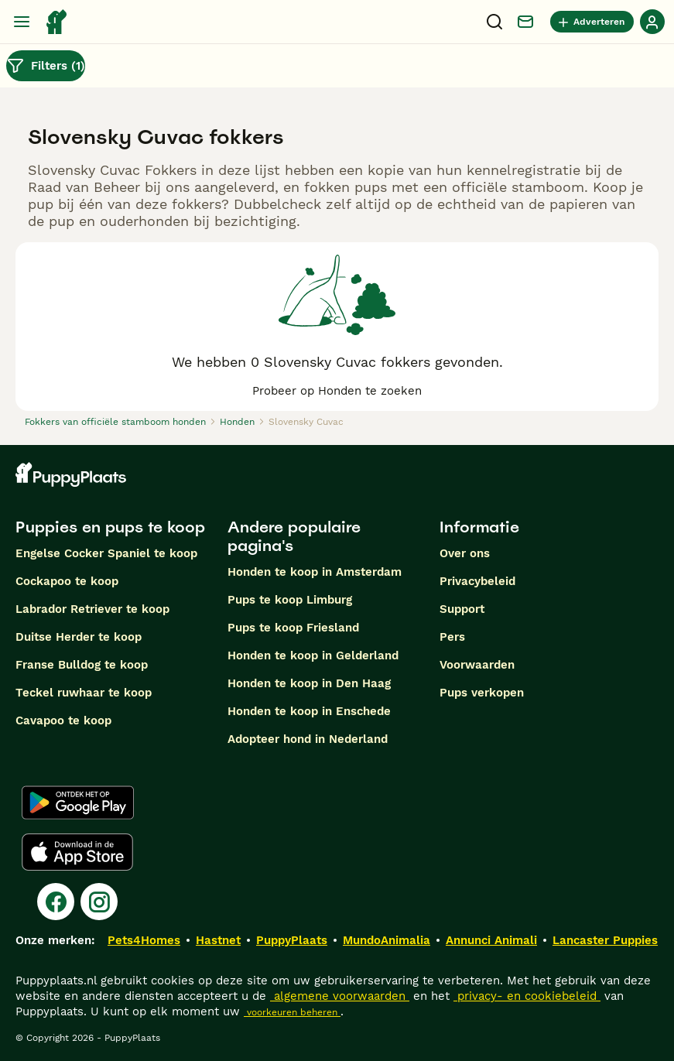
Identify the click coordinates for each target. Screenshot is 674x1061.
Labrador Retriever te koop (92, 609)
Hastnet (218, 940)
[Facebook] (55, 901)
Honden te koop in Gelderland (313, 655)
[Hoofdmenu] (21, 21)
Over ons (465, 553)
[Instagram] (99, 901)
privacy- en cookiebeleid (526, 996)
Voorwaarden (477, 665)
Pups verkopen (482, 693)
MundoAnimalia (386, 940)
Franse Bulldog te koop (81, 665)
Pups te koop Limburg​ (290, 600)
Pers (452, 637)
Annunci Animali (491, 940)
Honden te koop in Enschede (309, 711)
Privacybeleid (477, 581)
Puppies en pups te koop (110, 527)
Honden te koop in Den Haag (309, 683)
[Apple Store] (77, 852)
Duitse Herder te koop (78, 637)
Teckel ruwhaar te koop (83, 693)
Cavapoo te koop (63, 720)
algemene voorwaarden (339, 996)
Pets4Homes (144, 940)
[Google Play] (78, 802)
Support (462, 609)
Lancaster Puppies (605, 940)
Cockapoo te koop (66, 581)
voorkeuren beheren (292, 1012)
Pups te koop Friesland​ (293, 628)
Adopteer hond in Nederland (308, 739)
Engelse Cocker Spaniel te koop (106, 553)
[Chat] (525, 21)
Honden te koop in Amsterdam (315, 572)
